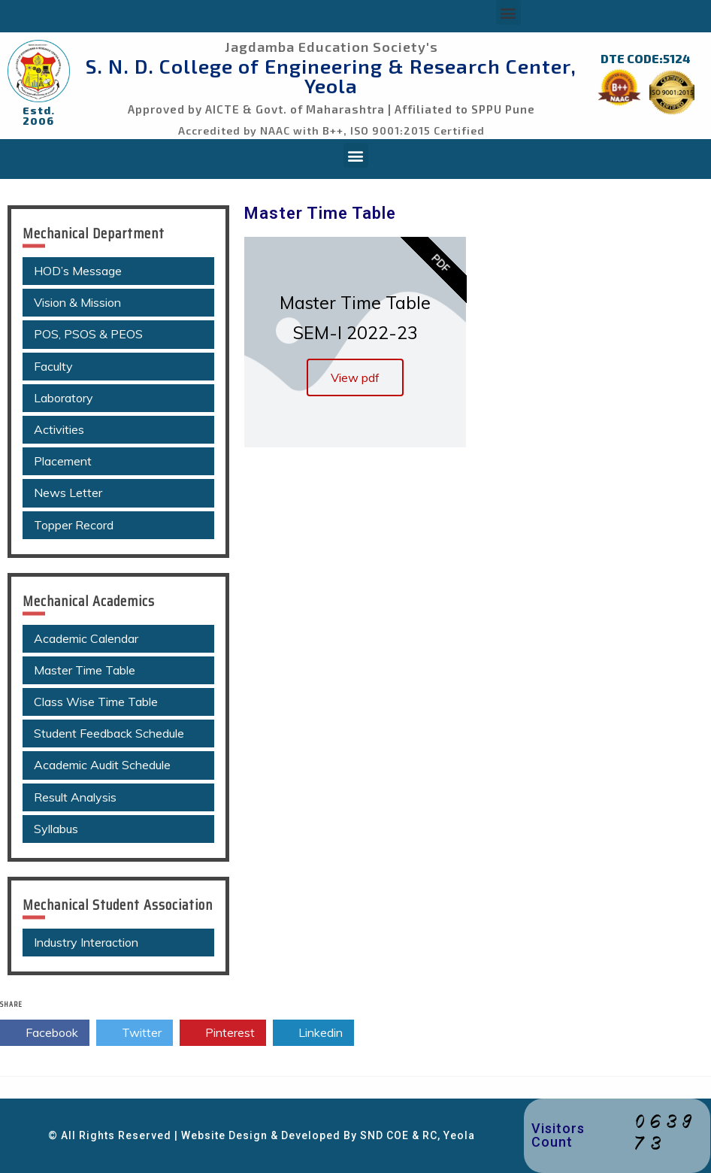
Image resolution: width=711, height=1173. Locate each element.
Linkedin (313, 1033)
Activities (59, 429)
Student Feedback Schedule (109, 733)
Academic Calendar (86, 638)
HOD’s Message (78, 270)
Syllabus (56, 828)
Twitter (134, 1033)
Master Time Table (84, 669)
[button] (508, 12)
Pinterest (223, 1033)
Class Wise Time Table (96, 701)
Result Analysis (75, 797)
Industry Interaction (86, 942)
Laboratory (63, 397)
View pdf (355, 377)
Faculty (53, 366)
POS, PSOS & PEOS (88, 333)
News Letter (68, 492)
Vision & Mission (77, 302)
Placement (63, 460)
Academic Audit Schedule (102, 764)
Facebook (44, 1033)
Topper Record (73, 524)
